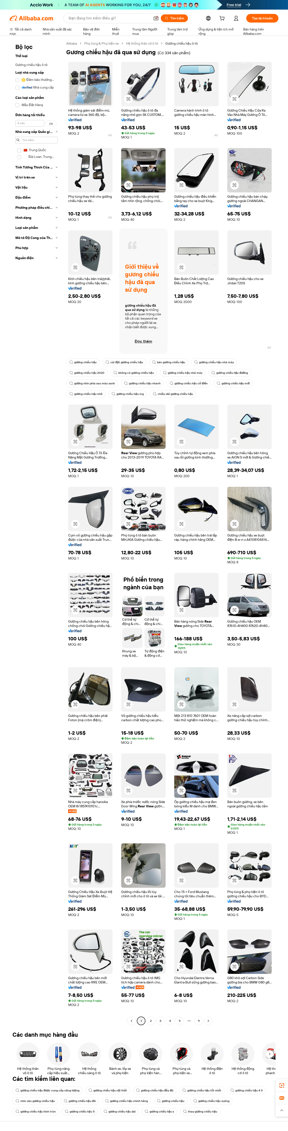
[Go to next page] (208, 1021)
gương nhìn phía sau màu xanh (92, 383)
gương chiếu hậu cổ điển (189, 383)
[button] (156, 18)
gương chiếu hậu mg (128, 394)
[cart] (223, 19)
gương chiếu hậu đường (229, 373)
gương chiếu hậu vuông (211, 1101)
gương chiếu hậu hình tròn (36, 1111)
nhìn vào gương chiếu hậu (35, 1101)
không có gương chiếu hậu (134, 373)
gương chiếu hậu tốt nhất (201, 1090)
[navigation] (36, 532)
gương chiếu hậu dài (120, 1111)
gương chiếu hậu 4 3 (246, 1090)
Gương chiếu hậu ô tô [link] (181, 43)
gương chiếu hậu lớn (80, 1101)
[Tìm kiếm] (174, 18)
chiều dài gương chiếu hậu (173, 394)
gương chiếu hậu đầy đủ (154, 1090)
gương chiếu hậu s (159, 1111)
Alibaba (71, 43)
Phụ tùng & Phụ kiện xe (101, 43)
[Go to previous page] (131, 1021)
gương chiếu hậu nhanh (142, 383)
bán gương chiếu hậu (168, 362)
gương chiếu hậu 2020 (86, 373)
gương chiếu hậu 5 (79, 1111)
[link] (282, 1085)
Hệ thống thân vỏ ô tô (142, 43)
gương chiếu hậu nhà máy (214, 362)
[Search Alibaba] (109, 18)
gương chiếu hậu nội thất (108, 1090)
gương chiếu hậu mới (233, 383)
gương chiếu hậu (82, 362)
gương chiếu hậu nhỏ (85, 394)
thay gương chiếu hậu (200, 1111)
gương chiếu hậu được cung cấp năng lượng (47, 1090)
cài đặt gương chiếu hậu (124, 362)
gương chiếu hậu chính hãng (126, 1101)
